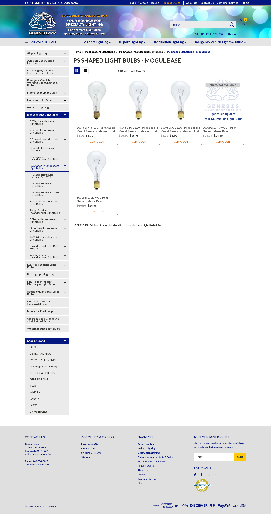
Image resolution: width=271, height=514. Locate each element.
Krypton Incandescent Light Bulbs (43, 131)
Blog (246, 2)
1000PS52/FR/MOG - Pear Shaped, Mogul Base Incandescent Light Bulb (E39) (222, 130)
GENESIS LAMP (39, 379)
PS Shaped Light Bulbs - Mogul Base (43, 184)
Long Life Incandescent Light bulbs (43, 149)
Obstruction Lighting (169, 42)
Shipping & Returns (91, 452)
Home (77, 51)
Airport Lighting (97, 42)
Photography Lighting (40, 274)
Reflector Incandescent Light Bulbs (44, 202)
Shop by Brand (36, 340)
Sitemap (85, 457)
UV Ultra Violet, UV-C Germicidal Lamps (40, 303)
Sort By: (122, 70)
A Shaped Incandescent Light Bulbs (44, 140)
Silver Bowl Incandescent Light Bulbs (45, 229)
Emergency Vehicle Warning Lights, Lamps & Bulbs (42, 83)
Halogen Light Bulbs (39, 100)
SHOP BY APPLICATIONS (215, 34)
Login (133, 2)
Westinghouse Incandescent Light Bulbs (45, 256)
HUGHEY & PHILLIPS (42, 373)
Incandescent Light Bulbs (42, 114)
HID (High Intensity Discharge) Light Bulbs (41, 283)
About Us (191, 2)
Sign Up (94, 444)
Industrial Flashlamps (40, 311)
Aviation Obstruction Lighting (40, 62)
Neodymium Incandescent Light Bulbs (45, 158)
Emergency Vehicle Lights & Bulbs (219, 42)
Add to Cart (97, 141)
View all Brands (39, 411)
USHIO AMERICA (40, 353)
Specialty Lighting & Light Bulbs (43, 293)
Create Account (149, 2)
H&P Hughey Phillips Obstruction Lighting (40, 71)
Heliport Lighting (132, 42)
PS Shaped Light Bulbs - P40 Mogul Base (45, 193)
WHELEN (35, 392)
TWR (33, 385)
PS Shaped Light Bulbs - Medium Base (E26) (43, 176)
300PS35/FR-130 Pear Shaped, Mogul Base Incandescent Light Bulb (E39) (97, 130)
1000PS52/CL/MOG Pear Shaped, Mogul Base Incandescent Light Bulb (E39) (96, 200)
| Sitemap (52, 506)
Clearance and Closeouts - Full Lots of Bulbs (43, 320)
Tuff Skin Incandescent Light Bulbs (43, 238)
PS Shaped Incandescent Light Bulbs (44, 167)
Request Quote (171, 2)
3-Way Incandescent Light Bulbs (42, 122)
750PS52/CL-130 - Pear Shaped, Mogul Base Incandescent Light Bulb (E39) (139, 130)
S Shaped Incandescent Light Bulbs (44, 220)
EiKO (33, 347)
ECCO (33, 405)
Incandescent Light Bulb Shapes (44, 247)
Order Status (88, 448)
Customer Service (227, 2)
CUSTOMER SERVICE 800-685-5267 (52, 3)
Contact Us (207, 2)
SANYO (34, 398)
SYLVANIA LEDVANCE (43, 360)
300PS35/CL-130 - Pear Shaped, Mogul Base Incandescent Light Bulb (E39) (181, 130)
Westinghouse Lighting (43, 366)
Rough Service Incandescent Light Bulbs (45, 211)
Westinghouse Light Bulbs (43, 328)
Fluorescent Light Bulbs (42, 92)
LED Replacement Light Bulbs (41, 266)
